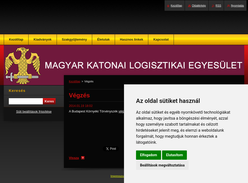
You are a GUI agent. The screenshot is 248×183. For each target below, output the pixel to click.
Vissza (74, 158)
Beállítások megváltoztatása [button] (162, 165)
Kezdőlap (74, 81)
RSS (218, 5)
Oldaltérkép (199, 5)
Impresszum (118, 175)
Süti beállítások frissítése (34, 111)
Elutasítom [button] (174, 155)
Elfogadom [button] (148, 155)
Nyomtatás (237, 5)
